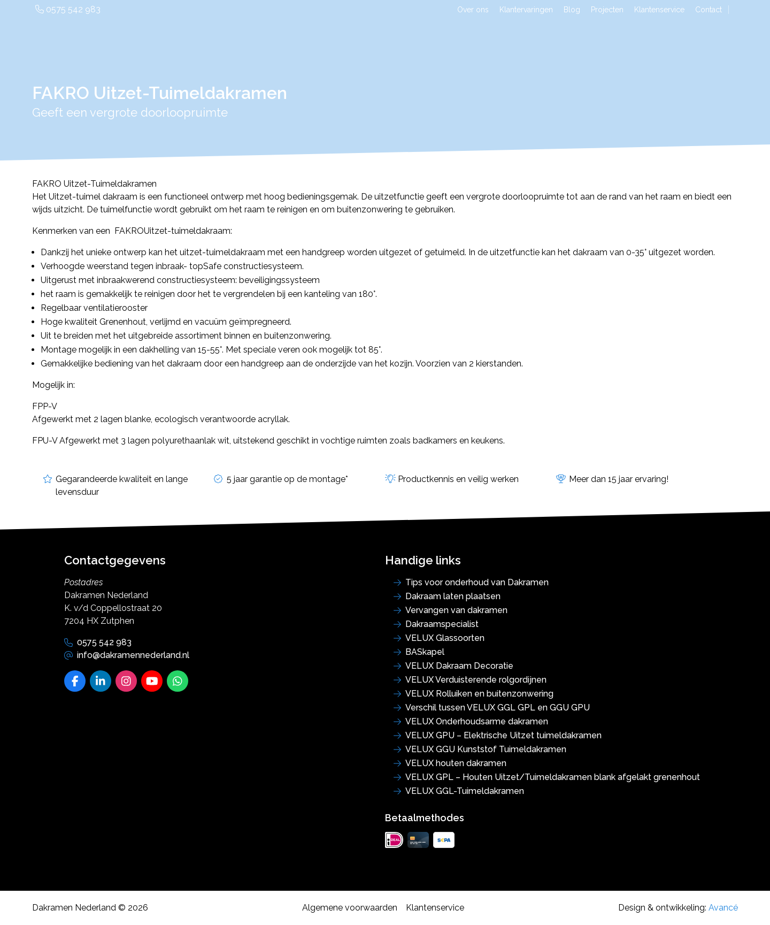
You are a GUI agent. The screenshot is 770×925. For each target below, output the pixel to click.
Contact (708, 9)
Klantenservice (659, 9)
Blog (572, 9)
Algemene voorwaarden (349, 908)
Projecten (607, 9)
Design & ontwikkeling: (678, 908)
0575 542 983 (68, 9)
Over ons (473, 9)
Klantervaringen (526, 9)
